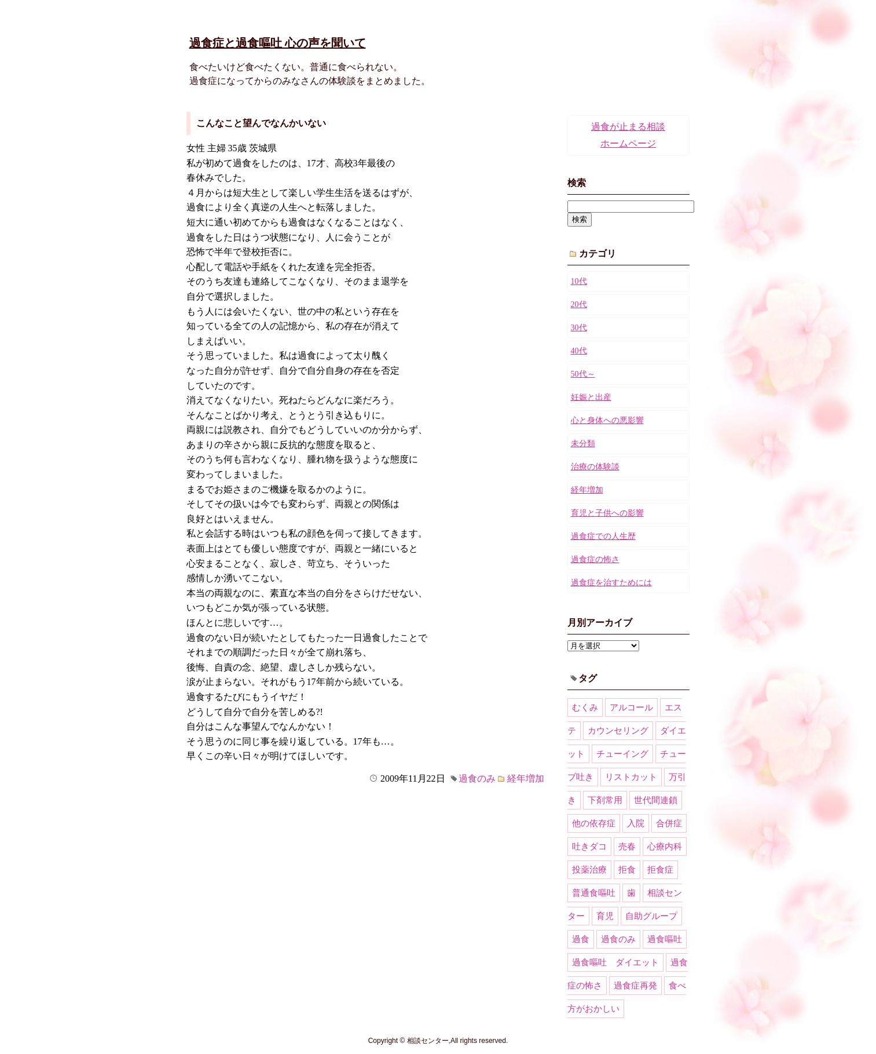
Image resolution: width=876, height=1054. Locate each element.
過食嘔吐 (664, 939)
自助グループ (651, 916)
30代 (579, 327)
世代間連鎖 (655, 800)
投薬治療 (589, 869)
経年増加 (525, 778)
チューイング (622, 753)
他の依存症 (593, 823)
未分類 (583, 443)
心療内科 (664, 846)
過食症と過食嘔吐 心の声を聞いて (277, 43)
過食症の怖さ (595, 559)
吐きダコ (589, 846)
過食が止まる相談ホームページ (628, 135)
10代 (579, 281)
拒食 (627, 869)
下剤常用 (605, 800)
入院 (635, 823)
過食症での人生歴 (603, 536)
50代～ (583, 374)
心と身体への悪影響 (607, 420)
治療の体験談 (595, 466)
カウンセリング (618, 730)
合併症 (669, 823)
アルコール (631, 707)
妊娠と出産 (591, 397)
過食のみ (477, 778)
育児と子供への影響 (607, 513)
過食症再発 (635, 985)
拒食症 (660, 869)
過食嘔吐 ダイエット (615, 962)
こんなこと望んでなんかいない (261, 123)
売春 (627, 846)
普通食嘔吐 (593, 893)
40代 (579, 351)
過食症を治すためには (611, 582)
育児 (605, 916)
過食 (580, 939)
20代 (579, 304)
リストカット (631, 777)
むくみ (585, 707)
